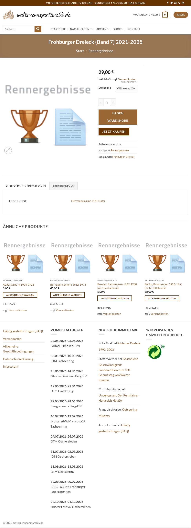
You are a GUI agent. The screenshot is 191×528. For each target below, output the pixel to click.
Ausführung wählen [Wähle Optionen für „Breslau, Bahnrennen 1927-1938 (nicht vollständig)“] (115, 298)
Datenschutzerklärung (18, 359)
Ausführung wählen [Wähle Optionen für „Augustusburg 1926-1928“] (20, 295)
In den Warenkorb (117, 116)
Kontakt (134, 29)
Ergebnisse (105, 87)
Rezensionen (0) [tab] (64, 186)
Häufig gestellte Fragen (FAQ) (23, 331)
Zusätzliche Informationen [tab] (26, 186)
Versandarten (12, 338)
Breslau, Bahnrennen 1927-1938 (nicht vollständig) (117, 286)
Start (80, 51)
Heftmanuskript (81, 200)
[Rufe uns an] (179, 3)
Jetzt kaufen (114, 131)
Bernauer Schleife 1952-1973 (68, 284)
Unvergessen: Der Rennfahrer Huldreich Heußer (119, 397)
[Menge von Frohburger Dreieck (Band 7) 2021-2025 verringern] (101, 102)
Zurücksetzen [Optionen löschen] (129, 82)
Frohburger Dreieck (123, 156)
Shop (118, 29)
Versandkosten (127, 79)
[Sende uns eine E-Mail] (175, 3)
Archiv (102, 29)
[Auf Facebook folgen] (168, 3)
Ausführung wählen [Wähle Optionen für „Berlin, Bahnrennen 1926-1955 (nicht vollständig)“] (162, 298)
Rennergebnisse (101, 51)
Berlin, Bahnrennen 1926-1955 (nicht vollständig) (163, 286)
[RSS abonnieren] (183, 3)
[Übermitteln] (38, 29)
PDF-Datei (98, 200)
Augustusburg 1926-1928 (18, 284)
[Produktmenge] (107, 102)
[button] (150, 14)
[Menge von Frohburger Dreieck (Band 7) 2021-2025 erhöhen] (113, 102)
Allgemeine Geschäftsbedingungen (18, 348)
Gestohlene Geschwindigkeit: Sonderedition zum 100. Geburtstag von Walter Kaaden (118, 369)
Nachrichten (81, 29)
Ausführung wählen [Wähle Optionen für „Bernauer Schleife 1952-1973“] (67, 295)
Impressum (10, 366)
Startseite (58, 29)
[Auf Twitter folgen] (171, 3)
